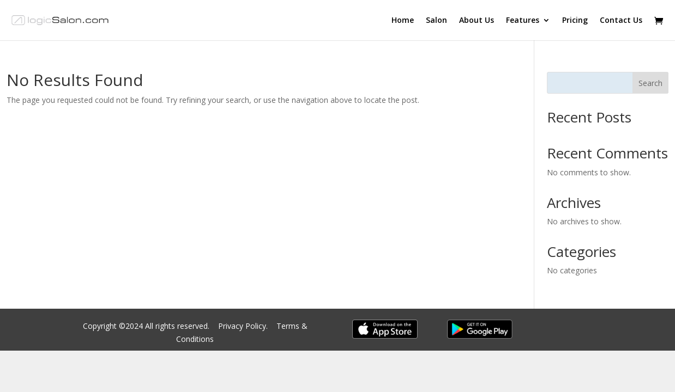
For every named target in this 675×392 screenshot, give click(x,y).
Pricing (575, 20)
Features (522, 20)
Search (650, 83)
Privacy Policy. (244, 326)
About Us (476, 20)
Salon (436, 20)
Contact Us (621, 20)
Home (402, 20)
